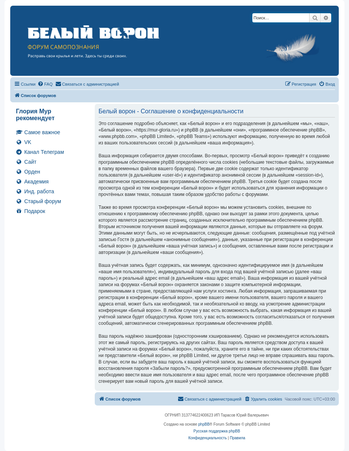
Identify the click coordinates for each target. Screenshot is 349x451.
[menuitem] (45, 84)
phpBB (204, 424)
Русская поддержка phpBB (216, 431)
